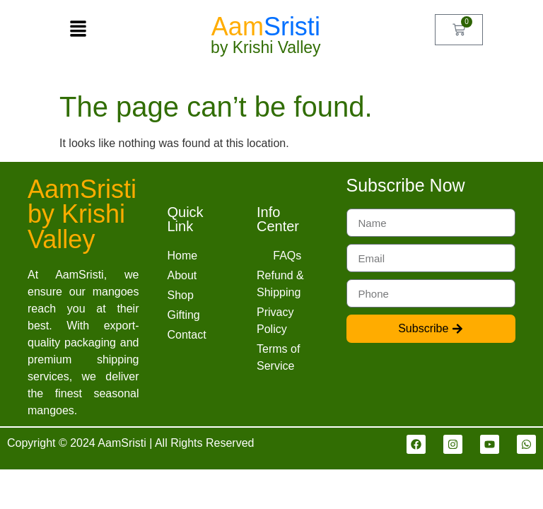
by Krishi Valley (266, 47)
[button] (78, 29)
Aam (265, 26)
